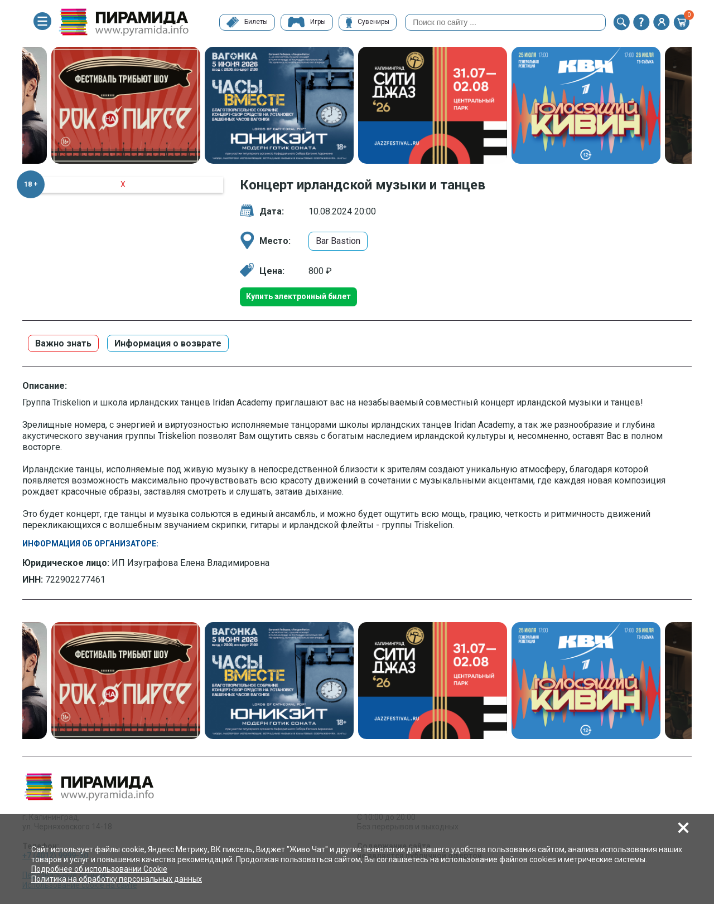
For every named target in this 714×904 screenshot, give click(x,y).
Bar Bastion (338, 241)
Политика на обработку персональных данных (116, 878)
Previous (14, 106)
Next (700, 106)
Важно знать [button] (63, 343)
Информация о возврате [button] (167, 343)
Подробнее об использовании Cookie (99, 868)
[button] (621, 22)
